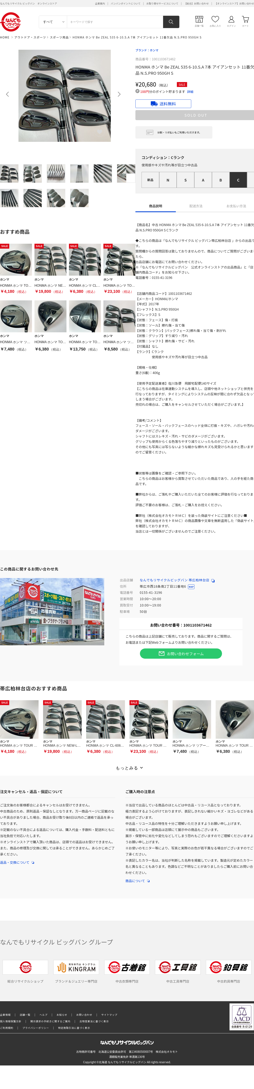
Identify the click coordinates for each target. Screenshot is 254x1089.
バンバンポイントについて (126, 3)
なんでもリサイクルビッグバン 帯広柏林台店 (177, 579)
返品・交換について (17, 860)
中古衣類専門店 (127, 971)
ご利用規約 (6, 1027)
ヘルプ (44, 1014)
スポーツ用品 (59, 37)
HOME (4, 37)
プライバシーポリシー (35, 1027)
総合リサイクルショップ (25, 971)
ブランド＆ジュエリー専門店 (76, 971)
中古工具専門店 (178, 971)
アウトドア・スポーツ (30, 37)
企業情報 (5, 1014)
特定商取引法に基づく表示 (74, 1027)
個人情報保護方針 (10, 1021)
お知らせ (62, 1014)
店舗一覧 (25, 1014)
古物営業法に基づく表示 (94, 1021)
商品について (137, 878)
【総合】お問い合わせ (196, 3)
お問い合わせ (84, 1014)
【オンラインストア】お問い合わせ (234, 3)
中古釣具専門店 (229, 971)
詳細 (190, 91)
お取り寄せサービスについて (162, 3)
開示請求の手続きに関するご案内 (50, 1021)
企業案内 (100, 3)
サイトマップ (109, 1014)
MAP (191, 586)
